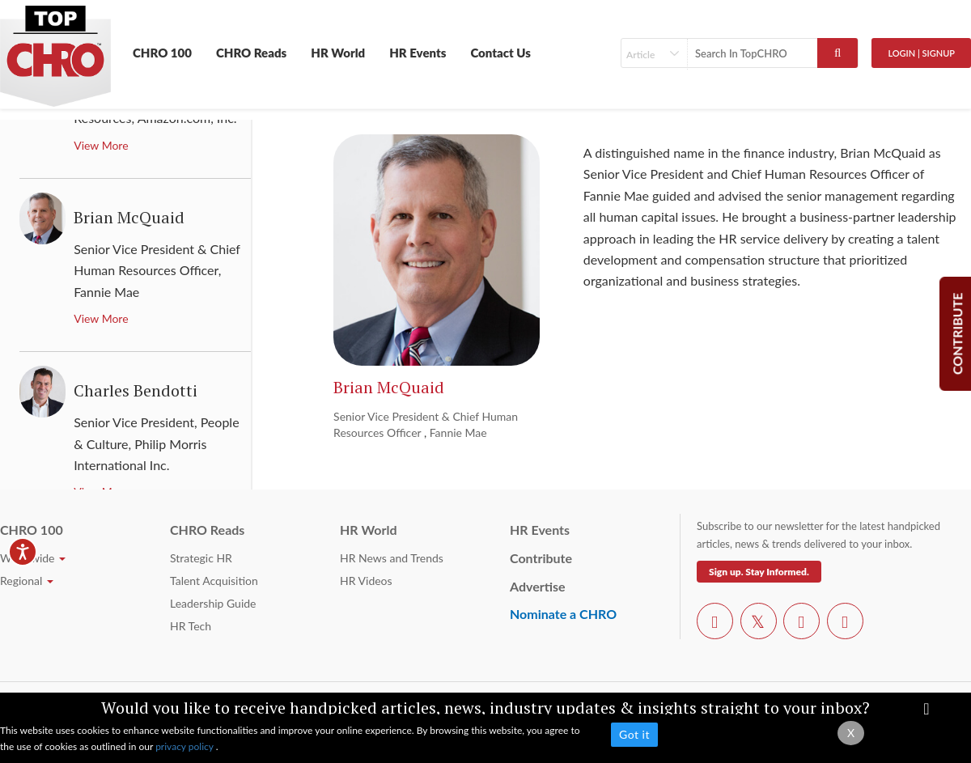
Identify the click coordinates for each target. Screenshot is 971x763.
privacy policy (185, 746)
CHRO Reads (251, 52)
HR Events (417, 52)
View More (101, 145)
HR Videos (366, 580)
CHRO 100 (162, 52)
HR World (338, 52)
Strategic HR (201, 558)
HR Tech (190, 626)
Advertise (538, 586)
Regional (26, 580)
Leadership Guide (213, 603)
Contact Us (500, 52)
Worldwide (33, 558)
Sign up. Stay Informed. (759, 572)
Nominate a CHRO (563, 613)
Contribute (541, 558)
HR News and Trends (391, 558)
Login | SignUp (921, 53)
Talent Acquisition (214, 580)
